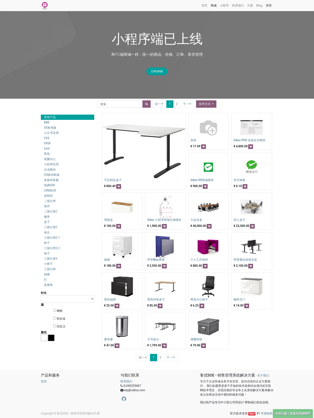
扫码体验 (157, 71)
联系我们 (126, 381)
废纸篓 (108, 339)
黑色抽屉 (110, 299)
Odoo (251, 413)
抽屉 (107, 259)
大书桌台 (153, 339)
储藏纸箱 (196, 339)
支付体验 (239, 180)
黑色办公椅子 (199, 299)
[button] (206, 104)
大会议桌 (196, 219)
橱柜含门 (239, 299)
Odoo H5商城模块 (202, 180)
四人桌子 (239, 219)
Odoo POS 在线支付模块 (249, 140)
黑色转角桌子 (156, 299)
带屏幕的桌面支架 (245, 259)
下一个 (187, 104)
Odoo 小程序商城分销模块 (164, 219)
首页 (44, 381)
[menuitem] (204, 5)
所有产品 (50, 117)
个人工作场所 (199, 259)
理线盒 (108, 219)
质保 (193, 140)
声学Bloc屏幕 (156, 259)
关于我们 (263, 375)
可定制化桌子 (113, 180)
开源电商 (267, 413)
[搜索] (146, 104)
